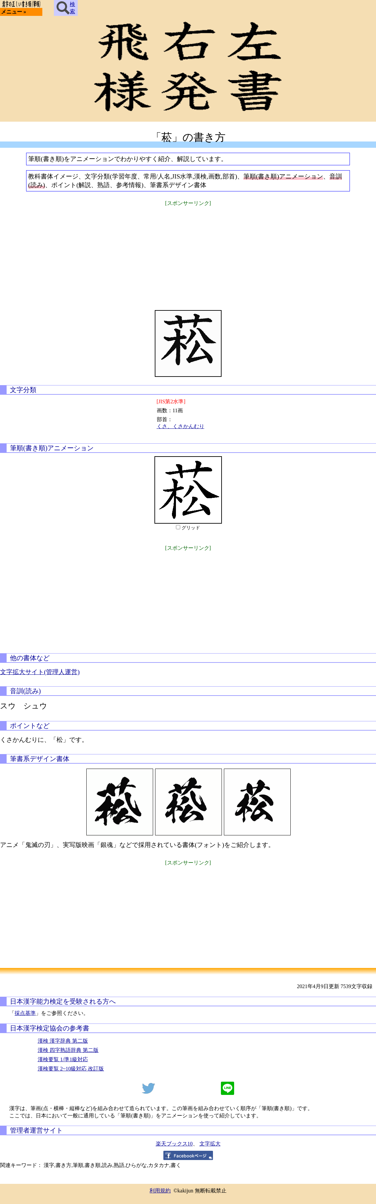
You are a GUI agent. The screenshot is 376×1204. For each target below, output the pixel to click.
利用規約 (160, 1190)
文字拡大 (210, 1143)
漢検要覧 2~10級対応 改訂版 (71, 1068)
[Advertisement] (188, 254)
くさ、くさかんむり (180, 426)
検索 (66, 8)
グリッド (191, 527)
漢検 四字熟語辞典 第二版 (68, 1050)
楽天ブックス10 (174, 1143)
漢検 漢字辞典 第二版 (63, 1041)
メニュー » (13, 12)
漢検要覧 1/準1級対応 (63, 1059)
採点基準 (25, 1013)
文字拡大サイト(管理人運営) (40, 671)
